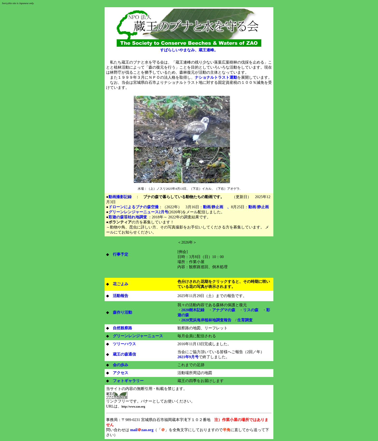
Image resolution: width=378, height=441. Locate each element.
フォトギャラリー (128, 381)
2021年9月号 (188, 357)
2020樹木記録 (192, 310)
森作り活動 (122, 312)
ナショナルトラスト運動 (216, 77)
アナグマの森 (223, 310)
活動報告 (120, 296)
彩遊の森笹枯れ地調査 (127, 217)
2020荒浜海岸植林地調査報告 (206, 320)
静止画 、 (221, 207)
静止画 (263, 207)
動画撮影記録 (120, 197)
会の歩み (120, 365)
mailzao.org (141, 430)
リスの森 (250, 310)
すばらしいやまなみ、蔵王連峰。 (189, 50)
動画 (207, 207)
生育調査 (245, 320)
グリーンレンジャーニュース (136, 336)
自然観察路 (122, 328)
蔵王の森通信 (124, 354)
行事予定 (120, 254)
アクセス (120, 373)
